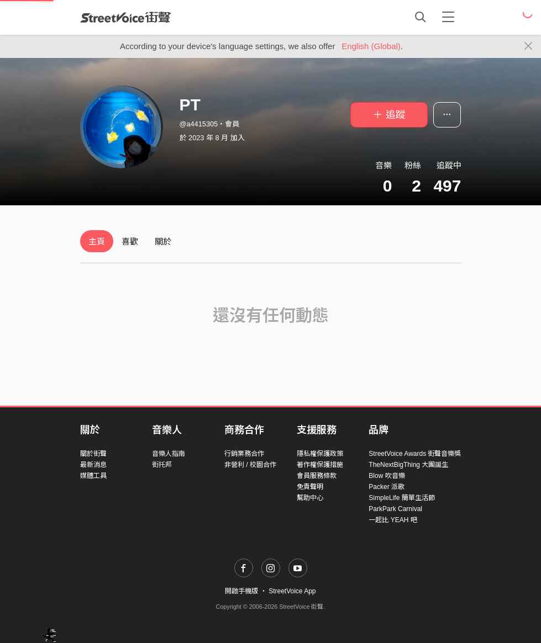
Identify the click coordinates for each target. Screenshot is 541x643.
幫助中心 (310, 498)
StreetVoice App (292, 591)
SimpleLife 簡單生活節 (401, 498)
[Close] (528, 46)
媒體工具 (93, 476)
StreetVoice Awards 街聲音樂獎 (415, 454)
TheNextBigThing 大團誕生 (408, 465)
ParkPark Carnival (395, 509)
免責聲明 (310, 487)
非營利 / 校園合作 (250, 465)
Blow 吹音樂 (387, 476)
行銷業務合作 (244, 454)
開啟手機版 (241, 591)
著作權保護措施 (320, 465)
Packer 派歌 (387, 487)
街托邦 (162, 465)
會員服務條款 (317, 476)
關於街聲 (93, 454)
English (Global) (371, 46)
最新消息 (93, 465)
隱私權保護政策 (320, 454)
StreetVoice (125, 17)
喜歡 (130, 241)
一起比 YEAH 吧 (393, 520)
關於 (163, 241)
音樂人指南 (168, 454)
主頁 (96, 241)
